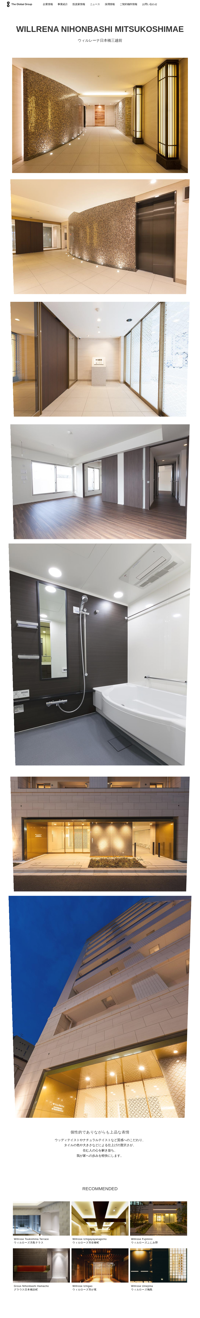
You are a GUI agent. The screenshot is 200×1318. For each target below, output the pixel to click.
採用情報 (110, 4)
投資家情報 (78, 4)
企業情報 (48, 4)
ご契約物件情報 (128, 4)
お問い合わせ (149, 4)
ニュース (95, 4)
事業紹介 (63, 4)
